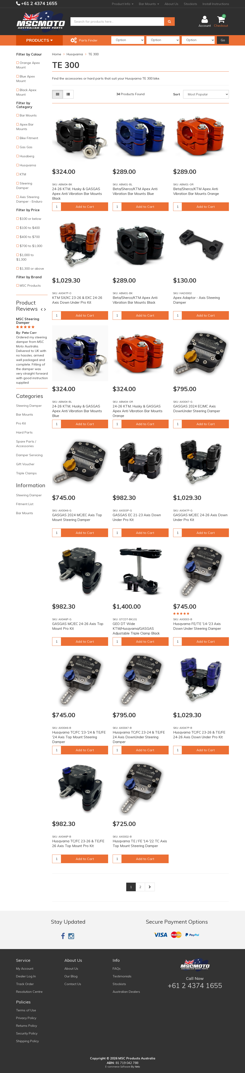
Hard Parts (24, 432)
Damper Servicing (29, 455)
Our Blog (71, 976)
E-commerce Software (117, 1066)
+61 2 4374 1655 (38, 3)
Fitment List (24, 504)
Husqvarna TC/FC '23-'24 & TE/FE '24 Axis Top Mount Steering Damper (79, 737)
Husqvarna (28, 165)
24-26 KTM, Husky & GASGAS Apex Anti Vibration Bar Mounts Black (77, 194)
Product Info (122, 4)
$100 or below (30, 219)
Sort (176, 94)
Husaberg (27, 156)
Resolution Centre (29, 992)
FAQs (117, 968)
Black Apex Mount (26, 92)
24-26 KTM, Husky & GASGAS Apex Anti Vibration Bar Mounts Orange (138, 411)
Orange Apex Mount (28, 65)
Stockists (190, 4)
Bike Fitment (29, 138)
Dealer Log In (26, 976)
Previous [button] (43, 310)
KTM (23, 174)
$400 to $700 (30, 237)
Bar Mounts (149, 4)
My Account (24, 968)
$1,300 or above (32, 268)
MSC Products (30, 285)
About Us (171, 4)
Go (223, 40)
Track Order (25, 984)
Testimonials (122, 976)
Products (39, 40)
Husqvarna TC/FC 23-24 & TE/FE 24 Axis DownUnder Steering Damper (139, 737)
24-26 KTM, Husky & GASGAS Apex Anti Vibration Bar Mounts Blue (77, 411)
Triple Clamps (26, 473)
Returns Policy (26, 1026)
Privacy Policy (26, 1018)
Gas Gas (26, 147)
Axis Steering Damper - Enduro (29, 199)
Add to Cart (85, 207)
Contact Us (72, 984)
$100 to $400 (30, 228)
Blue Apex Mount (25, 78)
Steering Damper (24, 185)
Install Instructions (216, 4)
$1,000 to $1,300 (25, 257)
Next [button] (47, 310)
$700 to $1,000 (31, 246)
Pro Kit (21, 423)
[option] (32, 350)
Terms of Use (26, 1010)
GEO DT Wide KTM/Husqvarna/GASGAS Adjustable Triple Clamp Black (136, 628)
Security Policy (26, 1033)
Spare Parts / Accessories (26, 443)
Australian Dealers (126, 992)
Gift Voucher (25, 464)
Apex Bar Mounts (25, 126)
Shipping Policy (27, 1041)
